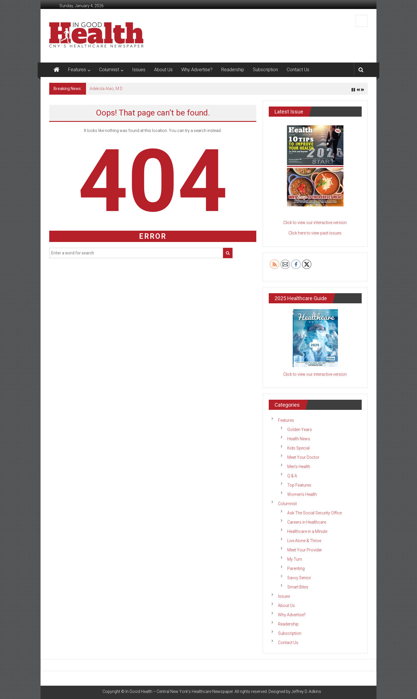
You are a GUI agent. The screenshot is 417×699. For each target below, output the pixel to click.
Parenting (296, 568)
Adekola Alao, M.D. (106, 88)
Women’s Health (302, 494)
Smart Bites (297, 587)
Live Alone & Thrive (304, 540)
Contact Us (298, 69)
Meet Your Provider (304, 550)
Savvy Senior (299, 577)
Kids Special (298, 448)
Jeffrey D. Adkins (306, 691)
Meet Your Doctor (303, 457)
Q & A (292, 476)
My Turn (294, 559)
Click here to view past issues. (315, 233)
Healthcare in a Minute (307, 531)
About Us (163, 69)
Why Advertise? (197, 69)
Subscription (265, 69)
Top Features (299, 485)
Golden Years (299, 429)
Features (77, 69)
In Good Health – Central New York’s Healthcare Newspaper (179, 691)
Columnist (109, 69)
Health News (298, 438)
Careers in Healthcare (306, 522)
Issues (138, 69)
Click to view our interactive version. (315, 222)
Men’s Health (298, 466)
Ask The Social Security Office (314, 513)
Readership (232, 69)
